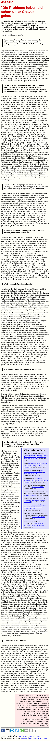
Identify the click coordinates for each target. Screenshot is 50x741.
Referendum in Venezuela (31, 500)
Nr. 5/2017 (34, 472)
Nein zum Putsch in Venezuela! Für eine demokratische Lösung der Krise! (35, 456)
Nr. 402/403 (37, 525)
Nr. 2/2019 (35, 457)
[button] (3, 730)
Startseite (24, 738)
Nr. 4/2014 (30, 495)
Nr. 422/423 (38, 517)
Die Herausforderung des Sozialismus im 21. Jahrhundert (35, 506)
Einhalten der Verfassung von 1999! (33, 479)
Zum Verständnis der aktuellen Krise (33, 471)
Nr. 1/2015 (38, 487)
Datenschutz (42, 738)
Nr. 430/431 (30, 508)
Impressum (33, 738)
